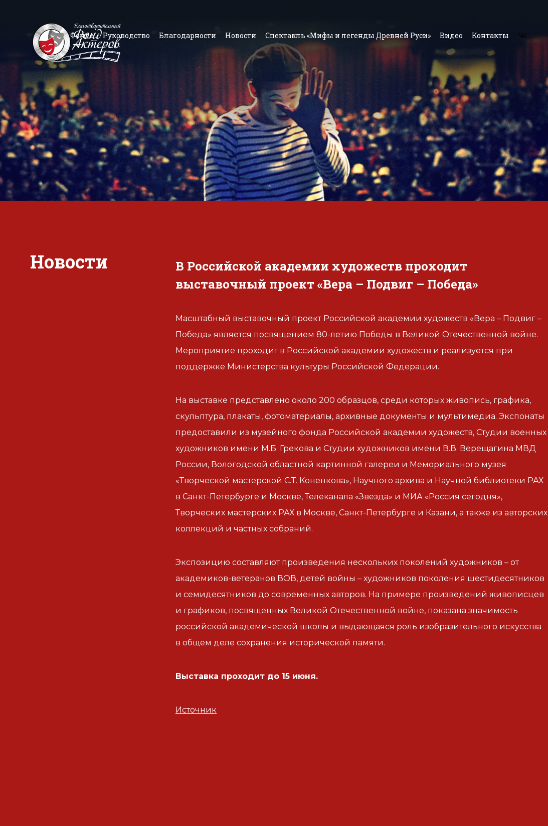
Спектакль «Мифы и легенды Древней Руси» (348, 35)
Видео (451, 35)
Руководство (126, 35)
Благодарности (187, 35)
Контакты (490, 35)
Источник (196, 710)
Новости (240, 35)
